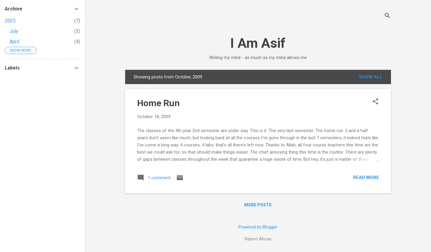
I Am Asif (258, 43)
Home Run (158, 103)
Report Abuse (258, 239)
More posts (258, 204)
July (14, 31)
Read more (366, 177)
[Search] (387, 16)
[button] (375, 102)
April (14, 41)
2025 (10, 21)
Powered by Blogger (257, 227)
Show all (371, 77)
